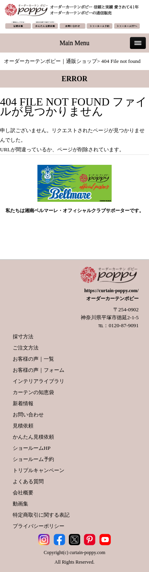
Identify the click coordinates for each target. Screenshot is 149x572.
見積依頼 (23, 426)
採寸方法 (23, 337)
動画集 (20, 504)
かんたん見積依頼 (33, 437)
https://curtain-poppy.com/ (111, 290)
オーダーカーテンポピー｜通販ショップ (50, 61)
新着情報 (23, 403)
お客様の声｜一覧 (33, 359)
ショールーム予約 (33, 459)
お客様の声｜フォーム (38, 370)
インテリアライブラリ (38, 381)
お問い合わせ (28, 415)
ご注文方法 (26, 348)
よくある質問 (28, 481)
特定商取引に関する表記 (41, 515)
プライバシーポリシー (38, 526)
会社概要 (23, 493)
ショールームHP (31, 448)
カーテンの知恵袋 (33, 392)
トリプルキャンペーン (38, 470)
